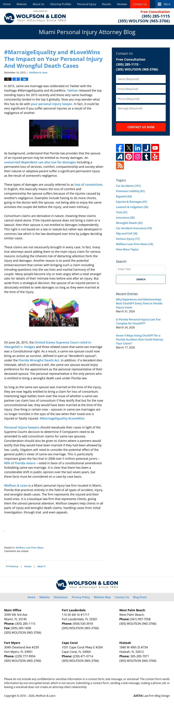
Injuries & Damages (131, 202)
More (167, 4)
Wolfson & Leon (16, 485)
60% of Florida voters (19, 463)
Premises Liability (130, 191)
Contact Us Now (140, 127)
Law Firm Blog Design (151, 696)
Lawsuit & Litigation (132, 207)
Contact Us (140, 4)
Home (7, 4)
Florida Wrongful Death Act (39, 360)
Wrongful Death (129, 223)
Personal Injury (86, 4)
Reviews (122, 4)
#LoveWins (76, 418)
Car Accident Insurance (134, 228)
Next (41, 566)
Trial (121, 212)
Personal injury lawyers (21, 427)
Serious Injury (128, 239)
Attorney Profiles (60, 4)
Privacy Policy (81, 597)
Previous (12, 566)
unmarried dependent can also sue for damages (40, 162)
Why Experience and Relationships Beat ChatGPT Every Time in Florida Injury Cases (139, 303)
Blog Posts (140, 597)
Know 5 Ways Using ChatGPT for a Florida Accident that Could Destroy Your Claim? (139, 339)
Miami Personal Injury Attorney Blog (35, 16)
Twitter (72, 90)
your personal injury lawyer (51, 104)
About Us (38, 4)
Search (140, 279)
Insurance (125, 217)
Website (22, 4)
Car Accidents (128, 186)
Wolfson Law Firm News (29, 547)
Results (106, 4)
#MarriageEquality (53, 418)
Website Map (102, 597)
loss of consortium (88, 184)
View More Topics (127, 249)
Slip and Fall (126, 233)
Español (124, 196)
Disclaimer (61, 597)
